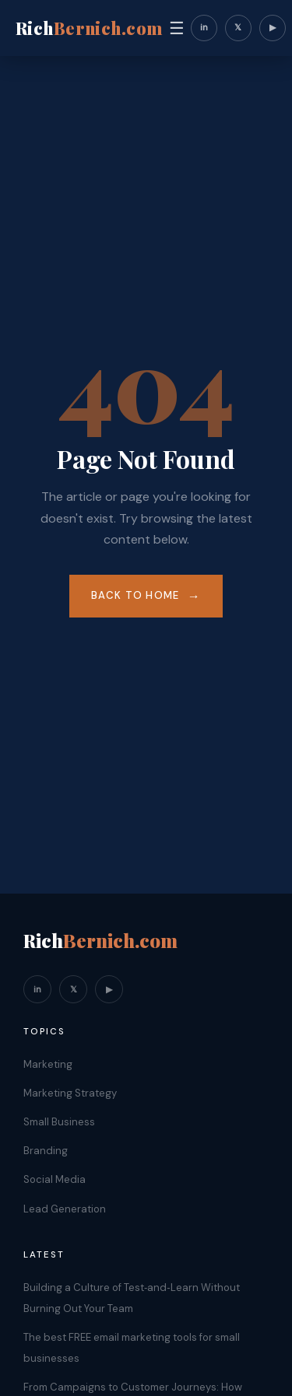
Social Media (54, 1179)
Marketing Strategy (70, 1093)
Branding (45, 1150)
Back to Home (135, 595)
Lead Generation (64, 1209)
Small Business (59, 1121)
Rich (89, 28)
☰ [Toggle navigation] (177, 28)
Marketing (47, 1064)
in (204, 27)
